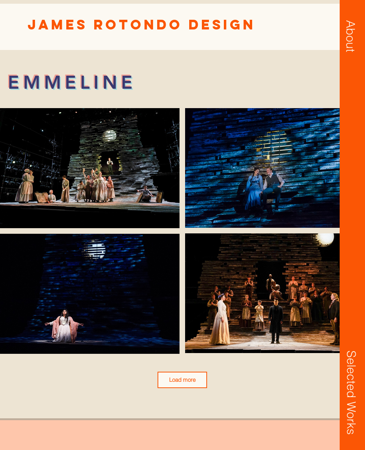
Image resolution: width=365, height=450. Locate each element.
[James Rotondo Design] (142, 24)
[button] (350, 36)
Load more (182, 379)
